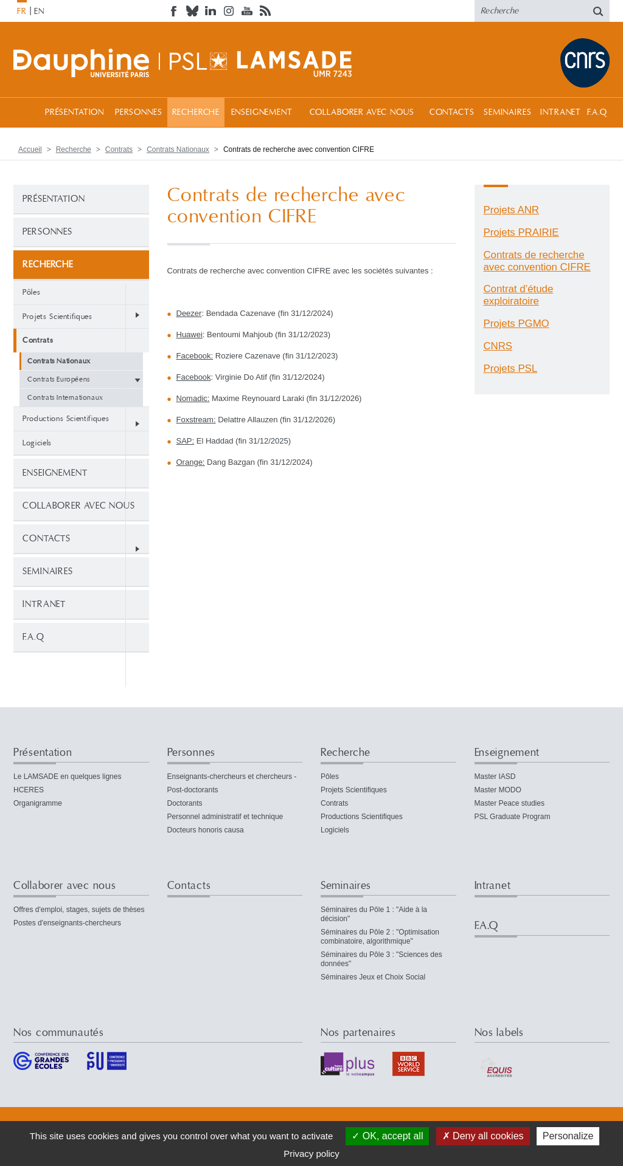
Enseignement (262, 112)
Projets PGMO (516, 323)
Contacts (452, 112)
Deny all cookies (483, 1136)
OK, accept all (387, 1136)
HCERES (28, 790)
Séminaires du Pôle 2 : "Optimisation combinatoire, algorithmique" (380, 936)
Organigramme (37, 803)
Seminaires (507, 112)
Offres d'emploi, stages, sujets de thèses (79, 909)
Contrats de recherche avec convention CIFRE (537, 261)
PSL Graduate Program (513, 816)
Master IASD (495, 776)
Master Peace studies (510, 803)
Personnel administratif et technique (225, 816)
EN (39, 11)
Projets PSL (511, 368)
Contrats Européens (58, 379)
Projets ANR (511, 210)
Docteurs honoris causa (205, 830)
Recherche (196, 112)
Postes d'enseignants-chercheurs (67, 923)
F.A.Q (597, 112)
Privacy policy (311, 1153)
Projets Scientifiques (57, 316)
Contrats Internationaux (65, 397)
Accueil (25, 112)
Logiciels (37, 443)
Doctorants (185, 803)
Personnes (138, 112)
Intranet (560, 112)
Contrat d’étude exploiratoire (519, 295)
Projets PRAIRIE (521, 232)
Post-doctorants (192, 790)
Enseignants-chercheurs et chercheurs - (232, 776)
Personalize (568, 1136)
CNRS (498, 346)
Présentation (74, 112)
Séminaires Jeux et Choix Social (373, 977)
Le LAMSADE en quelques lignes (67, 776)
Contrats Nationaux (178, 149)
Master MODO (498, 790)
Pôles (31, 292)
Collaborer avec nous (362, 112)
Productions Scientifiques (66, 419)
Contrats (119, 149)
